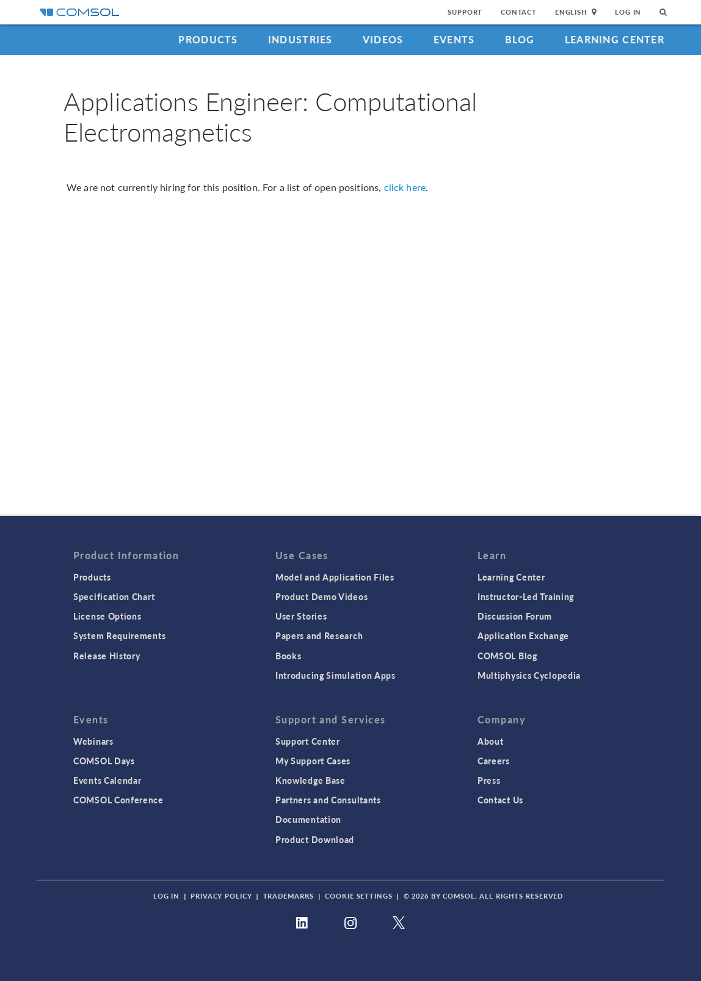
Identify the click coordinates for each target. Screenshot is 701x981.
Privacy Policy (221, 895)
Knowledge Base (310, 780)
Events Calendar (107, 780)
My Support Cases (312, 761)
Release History (106, 656)
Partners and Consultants (328, 800)
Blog (520, 39)
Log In (628, 11)
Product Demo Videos (321, 596)
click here (405, 187)
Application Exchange (523, 635)
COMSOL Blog (507, 656)
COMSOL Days (104, 761)
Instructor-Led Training (526, 596)
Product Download (314, 839)
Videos (383, 39)
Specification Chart (113, 596)
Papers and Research (319, 635)
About (491, 741)
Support (465, 11)
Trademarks (288, 895)
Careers (494, 761)
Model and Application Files (334, 577)
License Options (107, 616)
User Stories (301, 616)
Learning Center (614, 39)
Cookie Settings (358, 895)
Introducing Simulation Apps (335, 675)
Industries (300, 39)
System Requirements (119, 635)
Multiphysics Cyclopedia (529, 675)
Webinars (93, 741)
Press (489, 780)
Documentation (308, 819)
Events (454, 39)
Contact (519, 11)
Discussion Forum (515, 616)
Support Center (307, 741)
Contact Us (500, 800)
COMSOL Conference (118, 800)
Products (208, 39)
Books (288, 656)
